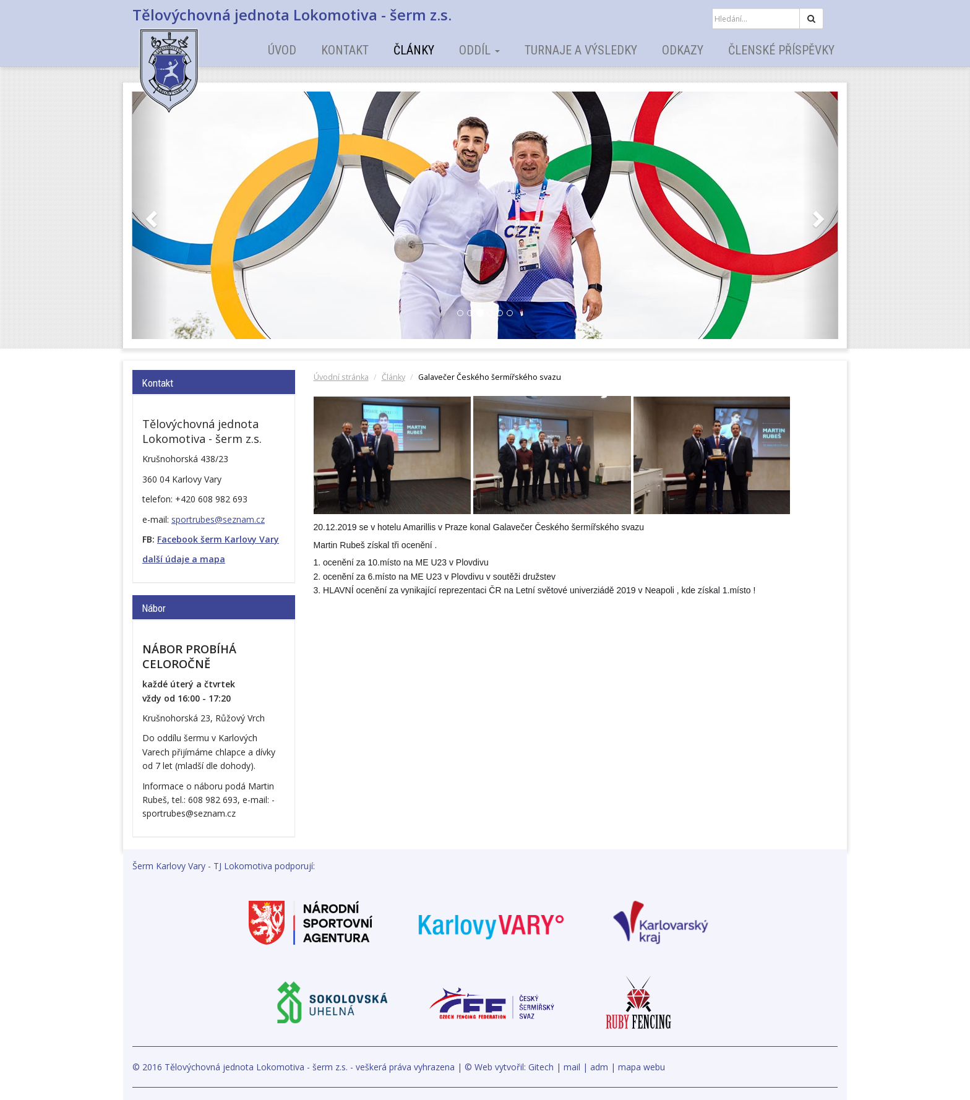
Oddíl (479, 50)
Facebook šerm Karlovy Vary (218, 539)
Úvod (282, 50)
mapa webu (641, 1067)
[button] (150, 215)
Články (413, 50)
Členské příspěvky (781, 50)
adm (599, 1067)
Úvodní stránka (341, 377)
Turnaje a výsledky (581, 50)
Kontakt (345, 50)
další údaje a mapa (183, 559)
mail (572, 1067)
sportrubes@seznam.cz (218, 519)
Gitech (541, 1067)
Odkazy (682, 50)
